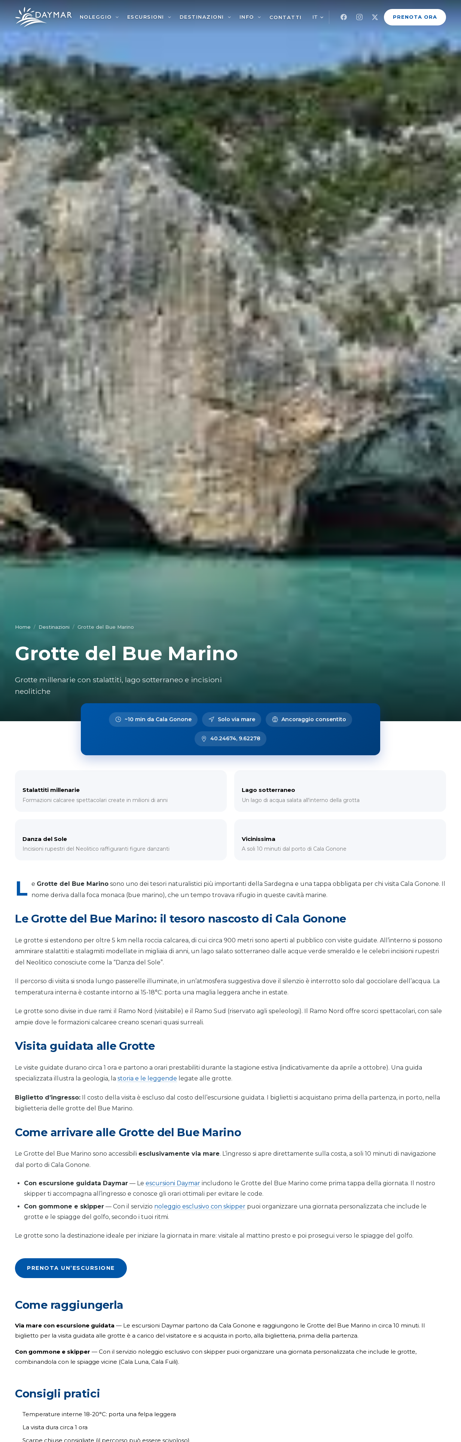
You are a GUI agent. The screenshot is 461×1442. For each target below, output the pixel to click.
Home (23, 627)
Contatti (285, 17)
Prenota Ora (415, 17)
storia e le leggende (147, 1078)
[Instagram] (359, 17)
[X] (375, 17)
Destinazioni (202, 17)
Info (246, 17)
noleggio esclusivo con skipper (199, 1206)
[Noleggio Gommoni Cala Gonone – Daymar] (43, 17)
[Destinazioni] (229, 17)
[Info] (259, 17)
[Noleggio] (117, 17)
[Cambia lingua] (318, 16)
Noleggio (96, 17)
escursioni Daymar (173, 1183)
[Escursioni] (169, 17)
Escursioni (145, 17)
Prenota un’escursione (71, 1268)
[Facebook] (343, 17)
